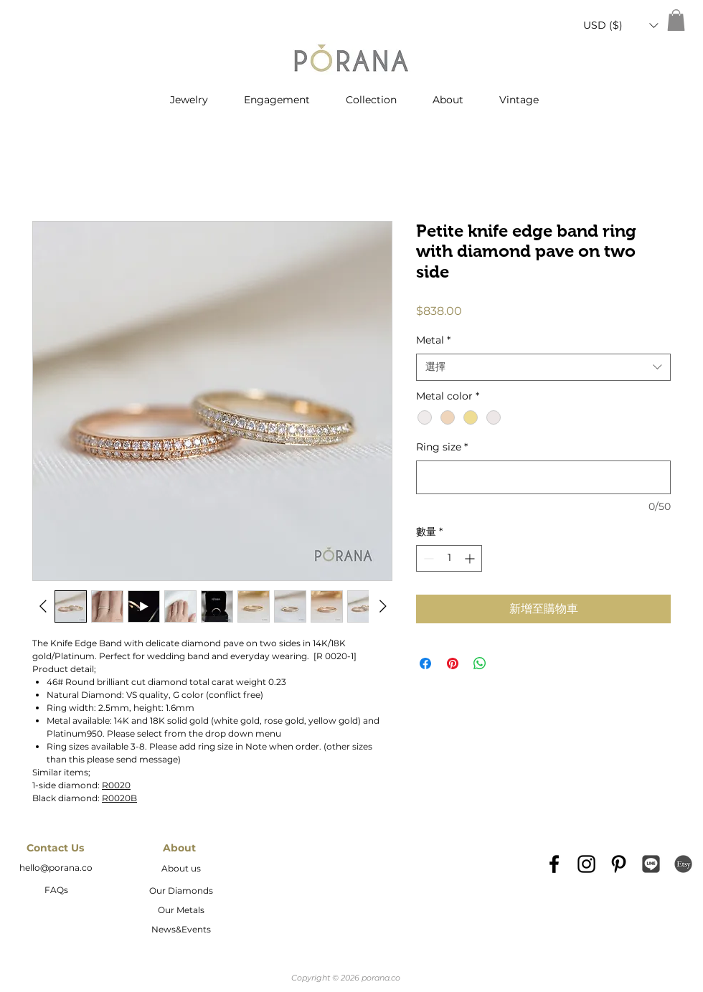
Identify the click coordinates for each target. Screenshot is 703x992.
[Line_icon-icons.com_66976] (651, 864)
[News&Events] (180, 930)
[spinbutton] (449, 558)
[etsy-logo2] (683, 864)
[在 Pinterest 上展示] (452, 663)
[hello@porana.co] (56, 868)
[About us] (180, 869)
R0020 (116, 785)
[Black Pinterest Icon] (619, 864)
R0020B (119, 798)
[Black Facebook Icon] (554, 864)
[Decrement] (427, 558)
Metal (433, 340)
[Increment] (471, 558)
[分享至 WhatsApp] (480, 663)
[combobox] (543, 367)
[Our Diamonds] (180, 891)
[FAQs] (56, 891)
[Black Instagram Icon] (586, 864)
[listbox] (620, 25)
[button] (620, 25)
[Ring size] (543, 477)
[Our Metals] (180, 911)
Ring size (442, 446)
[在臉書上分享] (425, 663)
